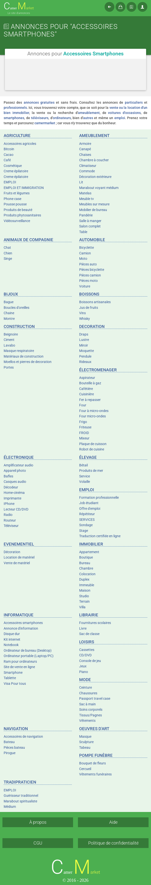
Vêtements (87, 721)
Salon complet (90, 226)
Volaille (84, 482)
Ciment (9, 340)
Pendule (85, 356)
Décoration (12, 552)
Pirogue (9, 753)
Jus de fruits (88, 308)
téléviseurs (39, 118)
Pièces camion (90, 275)
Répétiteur (87, 514)
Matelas (85, 193)
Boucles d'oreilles (16, 308)
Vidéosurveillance (17, 221)
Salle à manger (90, 221)
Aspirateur (87, 378)
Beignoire (11, 334)
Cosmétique (13, 166)
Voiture (84, 286)
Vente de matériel (17, 563)
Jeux (82, 666)
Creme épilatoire (16, 171)
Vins (82, 313)
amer (19, 6)
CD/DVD (85, 655)
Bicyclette (86, 247)
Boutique (86, 557)
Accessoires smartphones (23, 623)
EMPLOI (10, 182)
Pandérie (86, 215)
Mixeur (84, 438)
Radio (8, 515)
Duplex (84, 579)
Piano (83, 672)
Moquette (86, 351)
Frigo (83, 422)
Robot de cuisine (91, 449)
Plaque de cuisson (93, 444)
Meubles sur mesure (94, 204)
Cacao (8, 155)
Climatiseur (87, 166)
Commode (87, 171)
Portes (9, 367)
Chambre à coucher (94, 160)
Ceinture (85, 687)
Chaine (9, 313)
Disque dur (12, 634)
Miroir (83, 345)
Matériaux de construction (23, 356)
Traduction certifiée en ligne (99, 536)
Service (84, 476)
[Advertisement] (75, 80)
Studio (84, 596)
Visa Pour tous (15, 684)
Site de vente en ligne (19, 667)
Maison (84, 590)
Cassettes (86, 650)
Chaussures (88, 693)
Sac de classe (89, 634)
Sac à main (87, 704)
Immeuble (86, 585)
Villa (82, 607)
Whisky (84, 319)
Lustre (84, 340)
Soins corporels (90, 709)
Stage (83, 531)
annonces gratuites (39, 102)
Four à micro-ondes (93, 411)
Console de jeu (90, 661)
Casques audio (15, 482)
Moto (83, 259)
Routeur (10, 520)
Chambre (86, 568)
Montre (9, 319)
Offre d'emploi (89, 509)
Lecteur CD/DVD (16, 509)
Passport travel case (94, 698)
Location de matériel (19, 557)
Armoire (85, 144)
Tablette (10, 678)
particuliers (134, 102)
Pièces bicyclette (91, 270)
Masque (85, 736)
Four (82, 405)
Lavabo (9, 345)
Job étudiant (88, 503)
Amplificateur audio (18, 465)
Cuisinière (86, 394)
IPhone (9, 504)
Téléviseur (11, 526)
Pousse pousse (15, 204)
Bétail (83, 465)
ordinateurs (62, 118)
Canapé (85, 149)
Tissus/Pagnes (90, 715)
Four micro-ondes (92, 416)
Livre (82, 628)
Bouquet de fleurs (92, 763)
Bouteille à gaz (90, 383)
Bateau (9, 742)
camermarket (44, 123)
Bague (8, 302)
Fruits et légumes (17, 193)
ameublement (89, 113)
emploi (119, 118)
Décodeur (11, 487)
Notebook (11, 645)
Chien (8, 253)
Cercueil (85, 769)
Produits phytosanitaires (22, 215)
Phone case (12, 199)
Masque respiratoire (19, 351)
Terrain (84, 601)
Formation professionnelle (99, 497)
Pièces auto (88, 264)
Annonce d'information (21, 628)
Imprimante (12, 498)
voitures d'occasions (124, 113)
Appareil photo (15, 471)
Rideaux (85, 362)
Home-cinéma (14, 493)
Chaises (85, 155)
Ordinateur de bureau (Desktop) (28, 650)
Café (7, 160)
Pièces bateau (14, 747)
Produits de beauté (18, 210)
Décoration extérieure (95, 177)
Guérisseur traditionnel (21, 796)
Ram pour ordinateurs (20, 661)
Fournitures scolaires (95, 623)
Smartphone (13, 672)
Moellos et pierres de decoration (28, 362)
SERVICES (87, 520)
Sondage (86, 525)
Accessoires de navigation (23, 736)
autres (88, 118)
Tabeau (84, 747)
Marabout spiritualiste (20, 801)
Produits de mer (91, 471)
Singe (8, 259)
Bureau (84, 563)
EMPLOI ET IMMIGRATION (24, 188)
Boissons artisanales (95, 302)
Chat (7, 247)
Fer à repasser (90, 400)
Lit (81, 182)
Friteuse (85, 427)
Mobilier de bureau (93, 210)
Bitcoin (9, 149)
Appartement (89, 552)
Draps (83, 334)
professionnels (15, 108)
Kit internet (12, 639)
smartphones (14, 118)
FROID (84, 433)
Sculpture (86, 742)
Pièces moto (88, 281)
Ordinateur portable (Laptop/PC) (29, 656)
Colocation (87, 574)
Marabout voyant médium (99, 188)
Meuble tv (86, 199)
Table (83, 232)
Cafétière (86, 389)
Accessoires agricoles (20, 144)
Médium (10, 807)
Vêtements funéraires (95, 774)
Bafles (8, 476)
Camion (85, 253)
